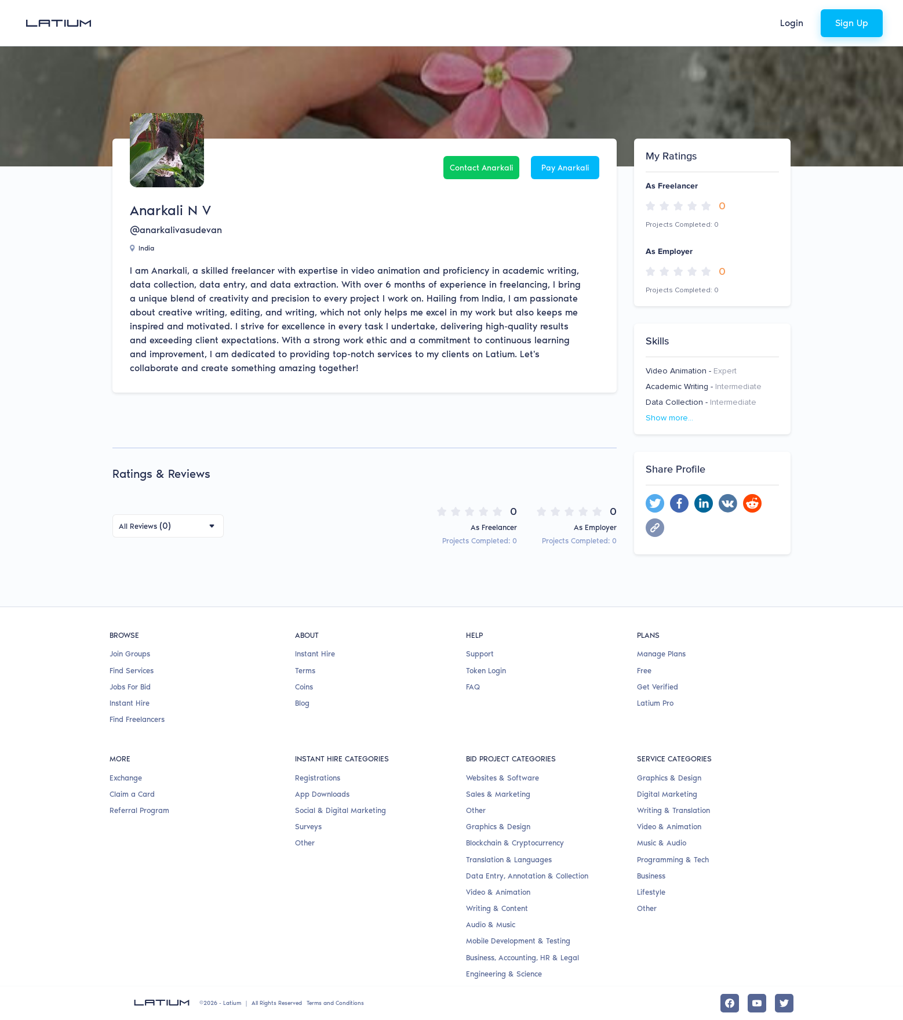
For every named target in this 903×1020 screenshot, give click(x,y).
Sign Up (851, 22)
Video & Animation (498, 892)
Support (480, 653)
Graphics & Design (498, 826)
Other (305, 842)
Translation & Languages (509, 859)
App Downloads (322, 794)
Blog (302, 703)
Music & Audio (661, 842)
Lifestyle (651, 892)
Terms (305, 670)
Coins (304, 687)
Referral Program (139, 810)
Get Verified (657, 687)
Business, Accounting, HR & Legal (522, 957)
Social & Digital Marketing (340, 810)
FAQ (473, 687)
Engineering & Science (504, 974)
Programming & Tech (673, 859)
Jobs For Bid (130, 687)
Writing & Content (497, 908)
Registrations (317, 778)
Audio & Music (490, 924)
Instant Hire (130, 703)
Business (651, 876)
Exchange (126, 778)
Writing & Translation (673, 810)
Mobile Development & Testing (518, 940)
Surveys (308, 826)
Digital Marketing (667, 794)
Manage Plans (661, 653)
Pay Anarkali (565, 168)
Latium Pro (655, 703)
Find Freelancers (137, 719)
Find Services (132, 670)
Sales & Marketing (498, 794)
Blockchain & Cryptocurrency (515, 842)
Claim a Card (132, 794)
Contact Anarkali (481, 168)
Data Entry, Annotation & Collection (527, 876)
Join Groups (130, 653)
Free (644, 670)
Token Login (486, 670)
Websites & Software (502, 778)
